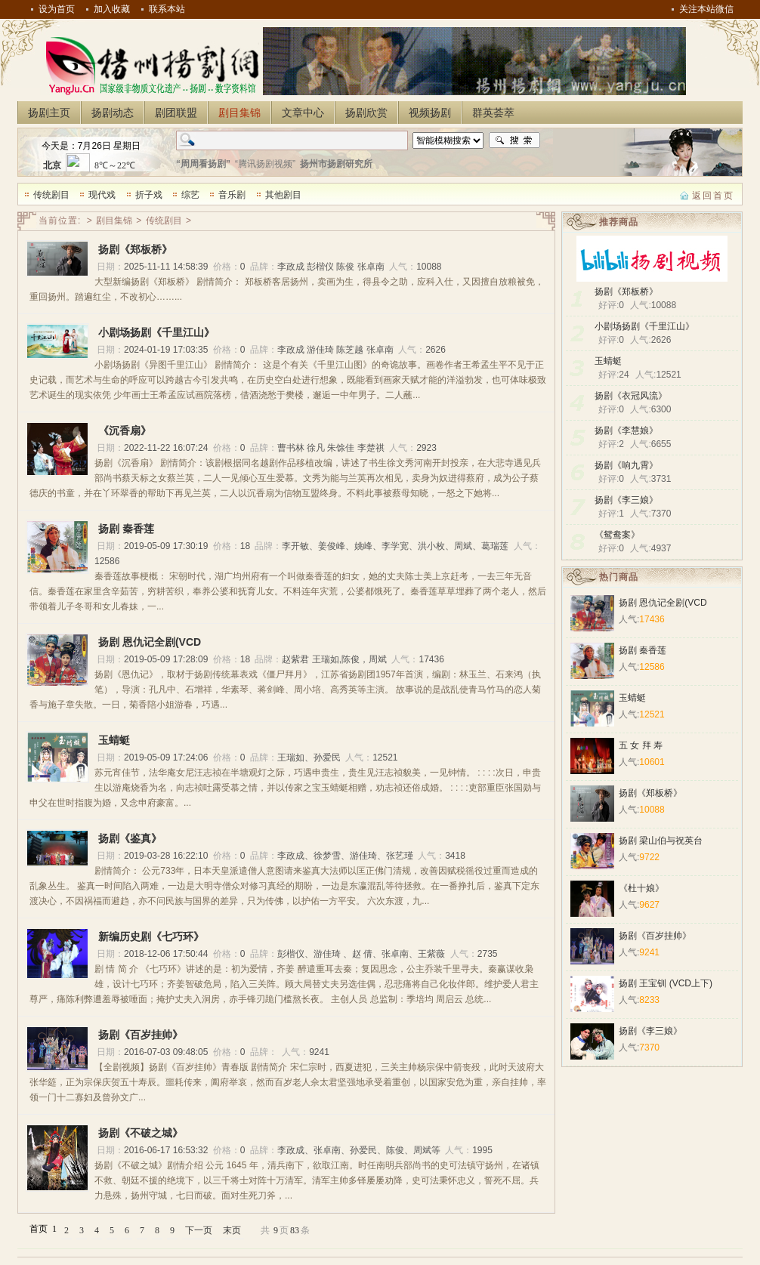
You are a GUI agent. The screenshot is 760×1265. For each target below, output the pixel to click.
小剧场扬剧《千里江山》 (644, 326)
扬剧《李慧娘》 (626, 430)
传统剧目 (51, 195)
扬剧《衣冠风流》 (631, 395)
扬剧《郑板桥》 (626, 291)
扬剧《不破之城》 (140, 1133)
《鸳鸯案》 (617, 534)
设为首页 (57, 9)
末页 (232, 1230)
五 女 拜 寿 (641, 745)
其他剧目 (283, 195)
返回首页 (713, 195)
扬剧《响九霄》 (626, 465)
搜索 (514, 140)
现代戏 (102, 195)
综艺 (190, 195)
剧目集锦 (239, 112)
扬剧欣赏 (366, 112)
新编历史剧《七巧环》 (151, 936)
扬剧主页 (49, 112)
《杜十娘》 (641, 888)
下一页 (198, 1230)
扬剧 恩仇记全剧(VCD (149, 642)
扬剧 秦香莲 (126, 529)
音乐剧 (232, 195)
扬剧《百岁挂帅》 (140, 1035)
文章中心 (303, 112)
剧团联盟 (176, 112)
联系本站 (167, 9)
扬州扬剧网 (149, 65)
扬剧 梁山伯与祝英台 (661, 840)
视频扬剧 (430, 112)
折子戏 (148, 195)
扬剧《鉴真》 (130, 838)
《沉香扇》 (124, 430)
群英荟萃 (493, 112)
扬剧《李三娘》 (626, 500)
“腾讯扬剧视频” (265, 164)
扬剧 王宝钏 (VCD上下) (665, 983)
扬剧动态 (112, 112)
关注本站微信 (706, 9)
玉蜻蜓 (608, 361)
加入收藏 (112, 9)
